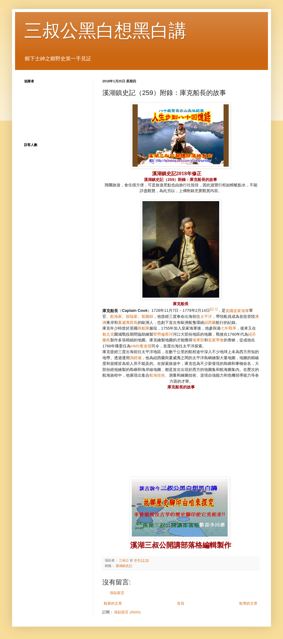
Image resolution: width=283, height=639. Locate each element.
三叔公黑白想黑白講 (105, 31)
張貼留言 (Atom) (127, 612)
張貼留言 (117, 593)
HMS (141, 346)
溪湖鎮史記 (124, 566)
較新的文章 (113, 603)
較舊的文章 (248, 603)
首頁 (180, 603)
